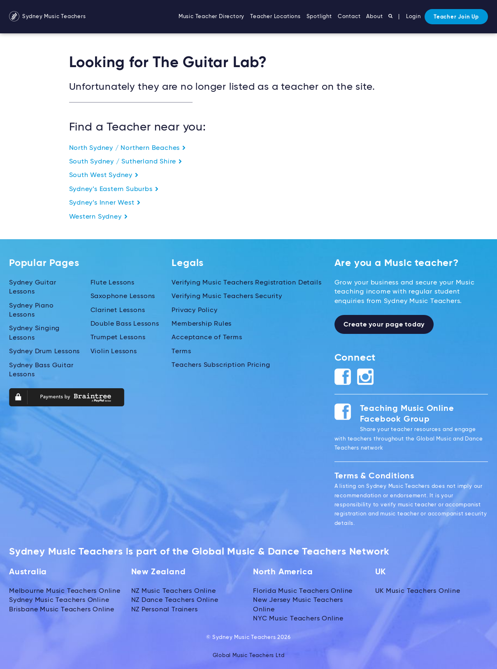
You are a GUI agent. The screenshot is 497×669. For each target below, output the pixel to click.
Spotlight (319, 16)
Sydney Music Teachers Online (59, 600)
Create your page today (384, 325)
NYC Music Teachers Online (298, 618)
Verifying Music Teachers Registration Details (246, 283)
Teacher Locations (275, 16)
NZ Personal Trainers (164, 609)
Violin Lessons (114, 351)
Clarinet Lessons (118, 310)
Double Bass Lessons (125, 324)
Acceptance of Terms (207, 337)
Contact (349, 16)
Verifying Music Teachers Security (227, 296)
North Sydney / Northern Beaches (127, 148)
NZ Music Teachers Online (173, 591)
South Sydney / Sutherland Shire (126, 162)
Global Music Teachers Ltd (249, 655)
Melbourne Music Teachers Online (65, 591)
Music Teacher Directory (211, 16)
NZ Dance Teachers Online (174, 600)
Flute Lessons (113, 283)
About (374, 16)
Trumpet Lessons (118, 337)
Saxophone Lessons (123, 296)
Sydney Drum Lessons (44, 351)
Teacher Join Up (456, 17)
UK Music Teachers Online (417, 591)
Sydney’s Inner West (105, 203)
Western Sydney (98, 217)
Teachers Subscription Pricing (221, 365)
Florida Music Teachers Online (303, 591)
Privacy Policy (194, 310)
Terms (181, 351)
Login (413, 16)
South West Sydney (104, 175)
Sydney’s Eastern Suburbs (114, 189)
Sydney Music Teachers (47, 16)
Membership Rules (202, 324)
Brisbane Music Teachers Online (61, 609)
